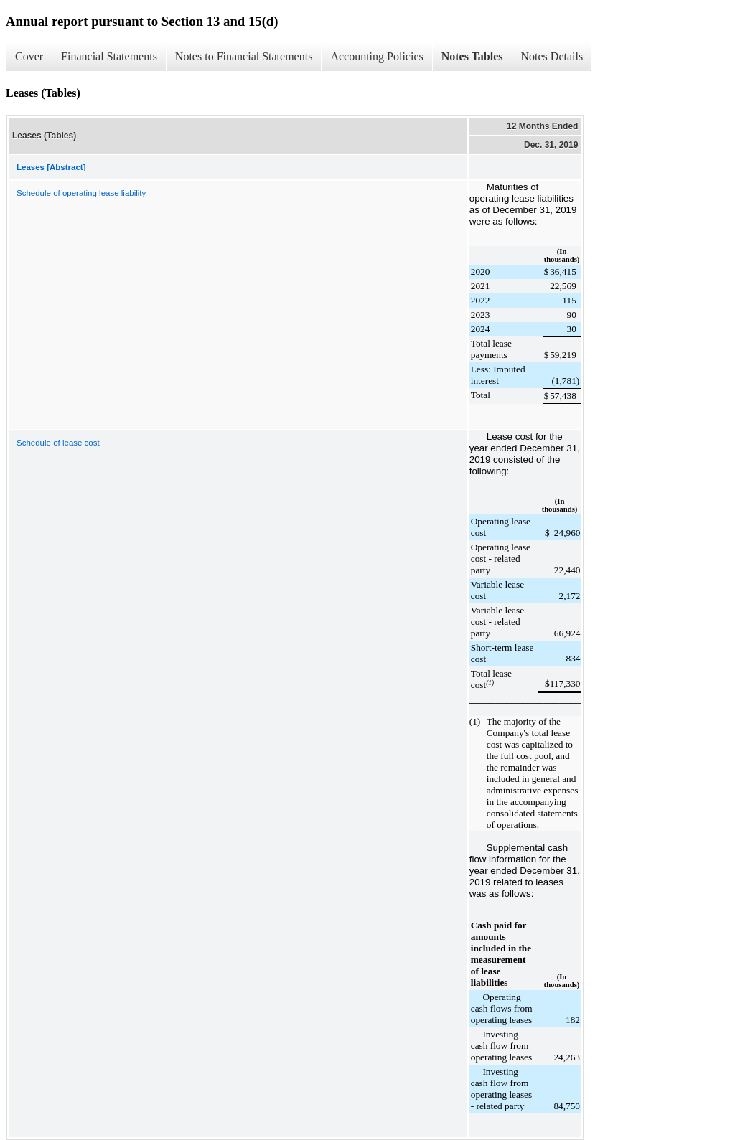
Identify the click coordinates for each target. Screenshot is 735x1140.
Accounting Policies (376, 56)
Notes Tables (472, 56)
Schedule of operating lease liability (81, 193)
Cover (29, 56)
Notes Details (552, 56)
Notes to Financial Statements (244, 56)
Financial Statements (109, 56)
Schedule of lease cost (58, 442)
